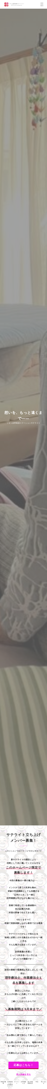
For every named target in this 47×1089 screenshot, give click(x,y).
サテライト (16, 1082)
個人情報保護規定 (30, 1082)
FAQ (37, 1082)
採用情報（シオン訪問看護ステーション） (10, 1085)
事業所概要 (3, 1082)
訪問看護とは (23, 1082)
